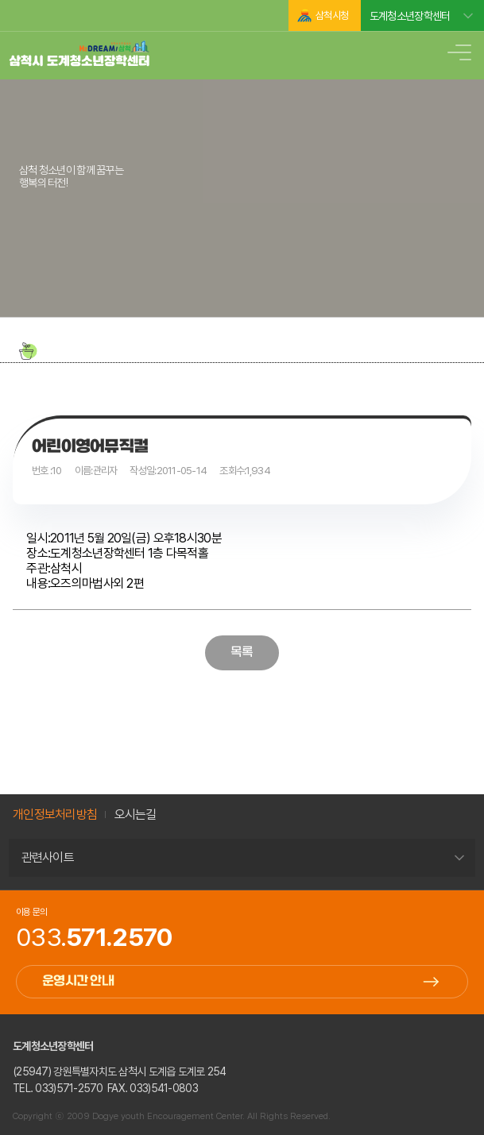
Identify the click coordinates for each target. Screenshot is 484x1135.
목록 (242, 652)
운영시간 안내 (78, 981)
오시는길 (135, 814)
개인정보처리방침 (55, 814)
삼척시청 (332, 15)
